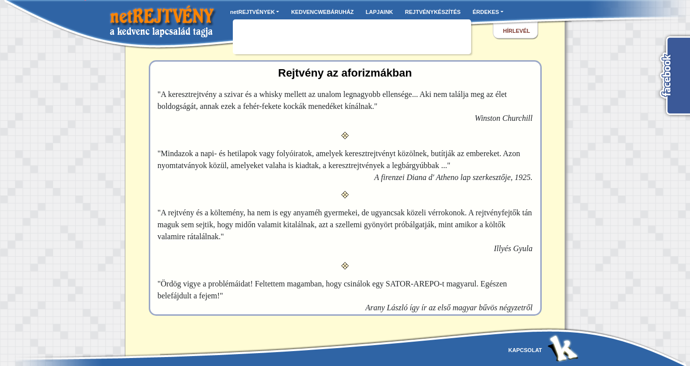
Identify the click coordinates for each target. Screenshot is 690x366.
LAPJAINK (379, 12)
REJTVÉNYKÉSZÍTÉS (433, 12)
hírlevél (516, 31)
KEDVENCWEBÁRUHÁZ (322, 12)
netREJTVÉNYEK (252, 12)
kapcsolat (525, 350)
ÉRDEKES (486, 12)
